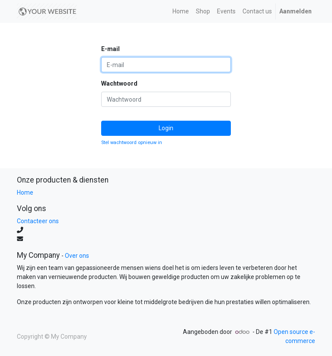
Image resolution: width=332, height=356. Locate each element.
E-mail (110, 48)
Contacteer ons (38, 221)
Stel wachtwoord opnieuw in (131, 142)
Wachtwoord (119, 83)
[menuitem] (180, 11)
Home (25, 192)
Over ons (77, 255)
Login (166, 128)
